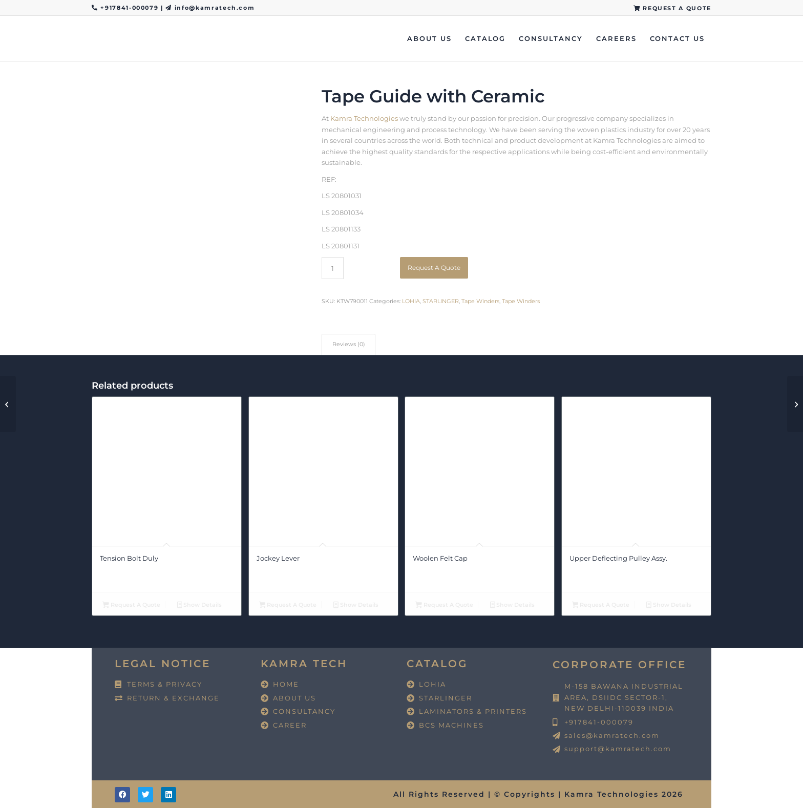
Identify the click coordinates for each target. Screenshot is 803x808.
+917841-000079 (130, 7)
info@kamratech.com (215, 7)
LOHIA (411, 301)
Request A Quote (434, 267)
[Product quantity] (333, 268)
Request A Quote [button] (131, 605)
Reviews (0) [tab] (348, 344)
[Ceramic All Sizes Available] (795, 404)
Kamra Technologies (364, 118)
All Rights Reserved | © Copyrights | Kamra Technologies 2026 (538, 794)
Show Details (199, 605)
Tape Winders (480, 301)
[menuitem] (669, 8)
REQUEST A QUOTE (672, 8)
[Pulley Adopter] (8, 404)
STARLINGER (440, 301)
